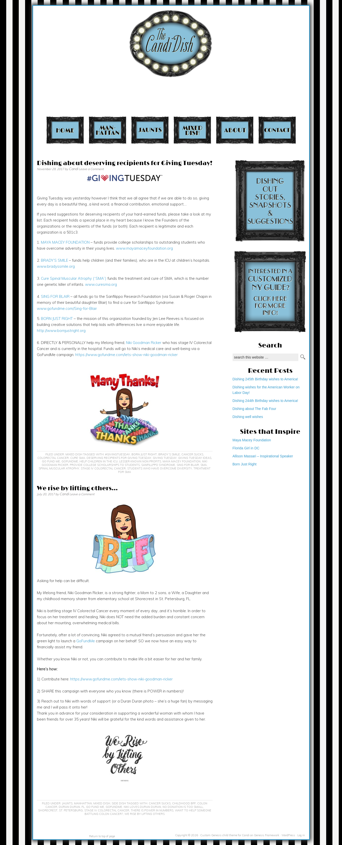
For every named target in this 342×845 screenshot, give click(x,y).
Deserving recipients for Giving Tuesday (119, 458)
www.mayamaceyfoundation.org (144, 248)
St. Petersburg (71, 810)
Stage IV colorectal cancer (103, 468)
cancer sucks (192, 454)
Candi (73, 169)
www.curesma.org (101, 284)
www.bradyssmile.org (56, 266)
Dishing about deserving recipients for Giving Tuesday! (125, 163)
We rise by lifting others (144, 814)
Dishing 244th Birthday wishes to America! (265, 401)
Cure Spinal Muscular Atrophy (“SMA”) (73, 278)
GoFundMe (69, 461)
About (234, 130)
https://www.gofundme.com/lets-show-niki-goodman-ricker (126, 354)
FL (83, 807)
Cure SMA (77, 458)
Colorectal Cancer (53, 458)
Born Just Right (144, 454)
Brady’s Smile (169, 454)
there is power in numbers (152, 810)
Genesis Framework (266, 835)
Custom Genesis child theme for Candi (224, 835)
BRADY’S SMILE (54, 260)
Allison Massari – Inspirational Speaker (263, 456)
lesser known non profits (140, 461)
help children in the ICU (99, 461)
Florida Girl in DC (246, 448)
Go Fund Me (51, 461)
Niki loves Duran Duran (142, 807)
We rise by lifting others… (77, 488)
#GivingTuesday (117, 454)
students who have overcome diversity (159, 468)
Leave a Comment (91, 169)
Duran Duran (69, 807)
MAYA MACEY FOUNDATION (65, 242)
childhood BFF (184, 803)
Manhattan (107, 130)
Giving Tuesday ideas (194, 458)
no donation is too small (183, 807)
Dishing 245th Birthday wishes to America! (265, 379)
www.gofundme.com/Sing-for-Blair (67, 308)
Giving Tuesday (165, 458)
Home (65, 130)
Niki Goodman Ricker (143, 342)
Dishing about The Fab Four (254, 409)
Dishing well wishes (248, 417)
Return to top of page (102, 836)
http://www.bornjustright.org (61, 330)
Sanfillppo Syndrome (158, 465)
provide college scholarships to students (105, 465)
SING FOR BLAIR (55, 296)
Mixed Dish (192, 130)
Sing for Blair (188, 465)
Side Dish (119, 803)
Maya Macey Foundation (181, 461)
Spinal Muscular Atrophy (59, 468)
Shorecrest (47, 810)
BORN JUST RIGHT (57, 318)
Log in (301, 835)
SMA (203, 465)
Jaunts (150, 130)
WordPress (288, 835)
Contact (277, 130)
